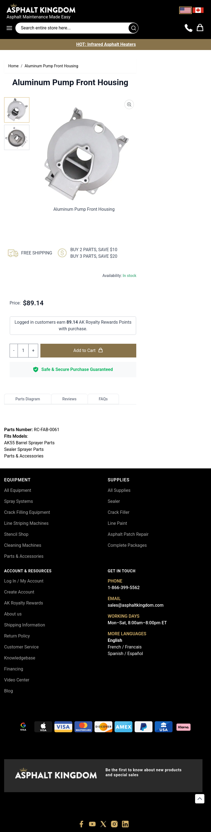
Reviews (69, 399)
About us (13, 614)
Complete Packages (127, 545)
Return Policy (17, 636)
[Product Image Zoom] (129, 104)
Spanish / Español (125, 653)
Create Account (19, 592)
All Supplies (119, 490)
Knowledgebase (19, 658)
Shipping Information (24, 625)
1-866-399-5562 (124, 587)
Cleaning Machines (22, 545)
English (115, 640)
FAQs (103, 399)
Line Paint (117, 523)
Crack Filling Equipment (27, 512)
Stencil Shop (16, 534)
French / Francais (124, 647)
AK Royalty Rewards (23, 603)
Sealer (114, 501)
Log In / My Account (23, 581)
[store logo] (105, 8)
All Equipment (17, 490)
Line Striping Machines (26, 523)
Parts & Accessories (23, 556)
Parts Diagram (27, 399)
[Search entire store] (76, 28)
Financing (13, 669)
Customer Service (21, 647)
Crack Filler (118, 512)
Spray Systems (18, 501)
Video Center (16, 680)
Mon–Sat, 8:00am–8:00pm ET (137, 622)
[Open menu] (11, 28)
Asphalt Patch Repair (128, 534)
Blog (8, 691)
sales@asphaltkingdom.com (135, 605)
